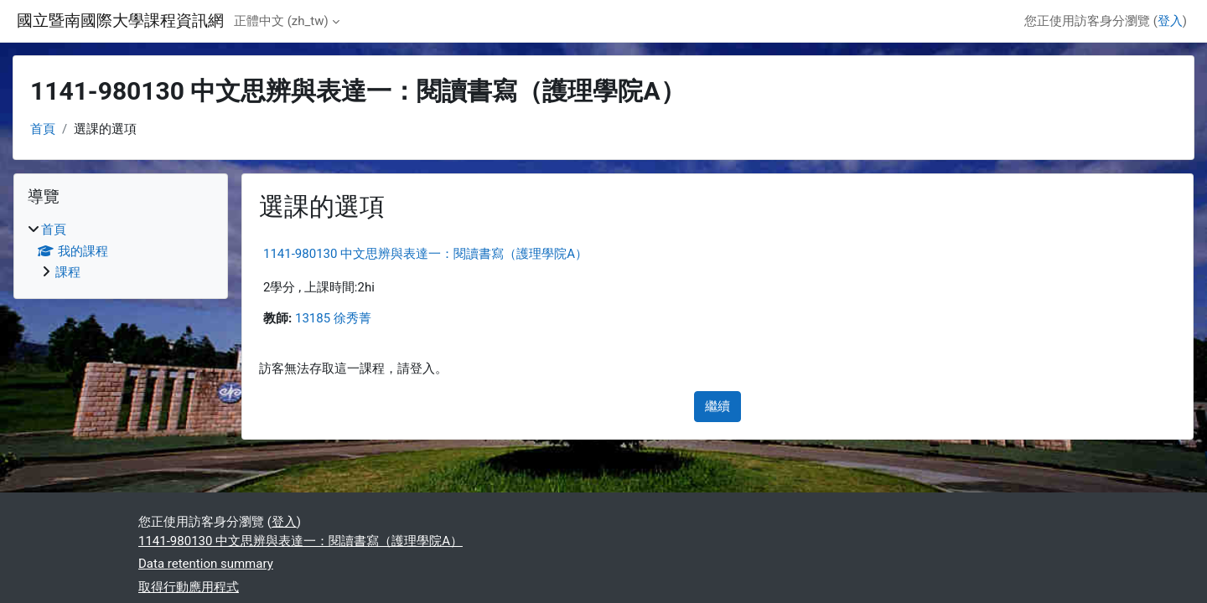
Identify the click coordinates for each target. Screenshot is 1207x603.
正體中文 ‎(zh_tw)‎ (281, 20)
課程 (67, 272)
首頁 (42, 129)
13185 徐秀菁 (333, 318)
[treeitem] (121, 251)
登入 (1170, 20)
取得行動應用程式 (188, 587)
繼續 (717, 406)
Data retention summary (205, 563)
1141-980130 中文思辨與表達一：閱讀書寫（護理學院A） (425, 253)
